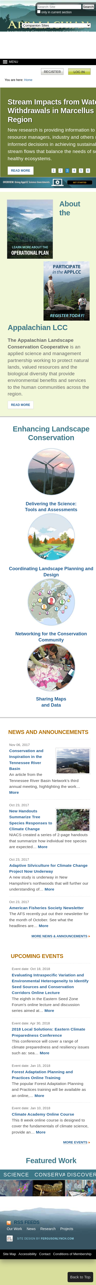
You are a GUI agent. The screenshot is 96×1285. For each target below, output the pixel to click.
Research (48, 1229)
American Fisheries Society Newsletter (46, 908)
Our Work (14, 1229)
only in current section (56, 12)
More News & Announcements (59, 936)
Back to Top (80, 1277)
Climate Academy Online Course (43, 1114)
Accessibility (27, 1254)
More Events (75, 1142)
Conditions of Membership (72, 1254)
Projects (66, 1229)
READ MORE (20, 170)
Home (28, 80)
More (14, 792)
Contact (44, 1254)
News (31, 1229)
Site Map (9, 1254)
